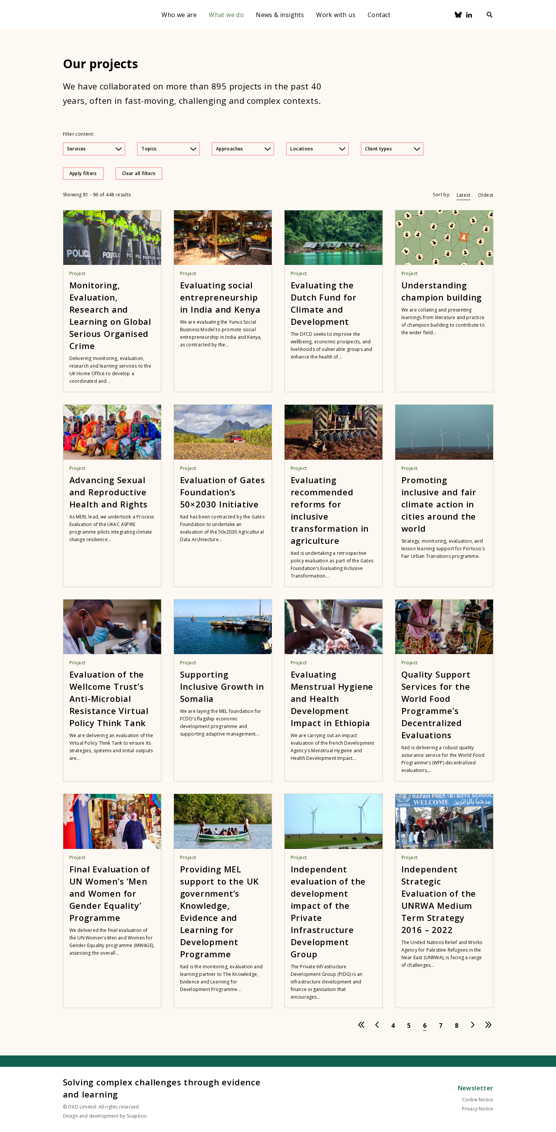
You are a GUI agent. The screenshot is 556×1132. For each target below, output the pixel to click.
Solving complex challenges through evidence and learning (162, 1088)
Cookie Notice (477, 1099)
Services (94, 149)
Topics (168, 149)
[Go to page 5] (409, 1025)
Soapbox (136, 1116)
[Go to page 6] (425, 1025)
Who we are (179, 15)
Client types (392, 149)
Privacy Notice (477, 1108)
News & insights (280, 15)
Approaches (243, 149)
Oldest (485, 195)
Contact (379, 15)
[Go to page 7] (441, 1025)
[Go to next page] (473, 1025)
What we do (226, 15)
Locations (317, 149)
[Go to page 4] (393, 1025)
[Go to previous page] (377, 1025)
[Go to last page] (488, 1025)
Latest (463, 195)
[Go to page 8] (457, 1025)
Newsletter (475, 1088)
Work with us (336, 15)
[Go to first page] (361, 1025)
